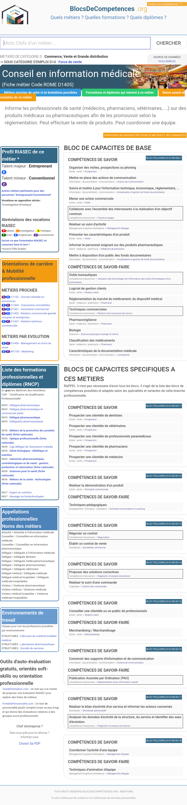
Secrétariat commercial (94, 547)
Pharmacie (106, 303)
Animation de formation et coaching (127, 509)
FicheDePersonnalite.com (17, 703)
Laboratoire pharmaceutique (37, 644)
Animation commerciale (96, 489)
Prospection (91, 171)
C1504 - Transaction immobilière (30, 305)
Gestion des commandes (94, 586)
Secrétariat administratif (94, 710)
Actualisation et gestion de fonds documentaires (141, 192)
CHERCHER (168, 43)
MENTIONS (126, 791)
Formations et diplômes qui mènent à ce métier (120, 92)
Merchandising (92, 634)
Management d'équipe (118, 228)
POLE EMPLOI (167, 61)
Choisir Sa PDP (29, 743)
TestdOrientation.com (15, 688)
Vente (87, 202)
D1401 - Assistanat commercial (30, 309)
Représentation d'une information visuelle (118, 682)
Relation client (92, 292)
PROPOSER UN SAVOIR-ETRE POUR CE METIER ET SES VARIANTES (145, 135)
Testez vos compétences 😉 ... (166, 4)
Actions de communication (130, 181)
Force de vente (70, 62)
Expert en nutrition (21, 492)
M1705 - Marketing (22, 351)
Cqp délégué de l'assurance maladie (31, 446)
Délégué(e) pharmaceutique (26, 421)
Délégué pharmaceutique (25, 405)
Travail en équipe (106, 218)
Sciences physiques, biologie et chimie (99, 334)
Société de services (32, 648)
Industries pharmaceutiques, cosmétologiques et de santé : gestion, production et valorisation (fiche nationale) (28, 463)
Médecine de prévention (112, 249)
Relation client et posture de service (115, 313)
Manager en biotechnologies (27, 496)
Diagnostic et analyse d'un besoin (114, 576)
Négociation (104, 537)
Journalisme (123, 355)
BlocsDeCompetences (108, 9)
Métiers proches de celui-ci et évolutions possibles (40, 92)
